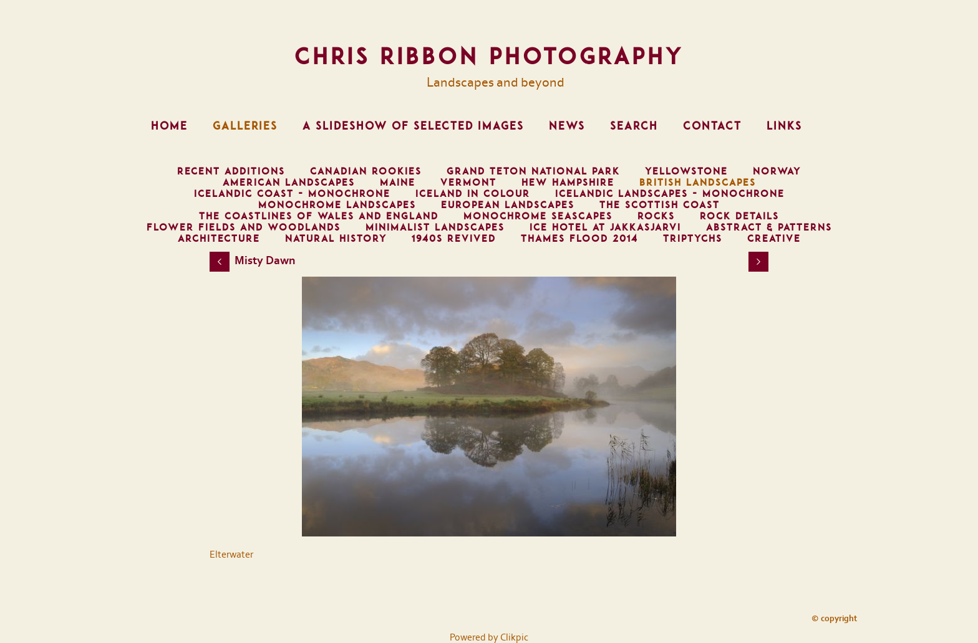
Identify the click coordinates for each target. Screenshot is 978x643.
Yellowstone (686, 171)
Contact (712, 126)
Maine (397, 182)
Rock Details (739, 216)
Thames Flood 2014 (579, 238)
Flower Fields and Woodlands (244, 227)
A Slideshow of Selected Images (413, 126)
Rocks (656, 216)
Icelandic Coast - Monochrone (292, 193)
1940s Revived (454, 238)
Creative (774, 238)
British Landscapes (697, 182)
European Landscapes (507, 205)
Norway (777, 171)
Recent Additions (231, 171)
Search (634, 126)
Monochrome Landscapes (337, 205)
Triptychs (692, 238)
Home (169, 126)
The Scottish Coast (659, 205)
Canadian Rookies (366, 171)
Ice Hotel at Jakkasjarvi (605, 227)
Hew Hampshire (567, 182)
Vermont (468, 182)
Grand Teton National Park (533, 171)
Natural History (336, 238)
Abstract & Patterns (769, 227)
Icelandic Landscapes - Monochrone (670, 193)
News (567, 126)
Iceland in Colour (472, 193)
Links (784, 126)
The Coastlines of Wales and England (318, 216)
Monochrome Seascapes (537, 216)
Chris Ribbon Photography (489, 56)
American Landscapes (289, 182)
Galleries (245, 126)
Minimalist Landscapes (435, 227)
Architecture (219, 238)
